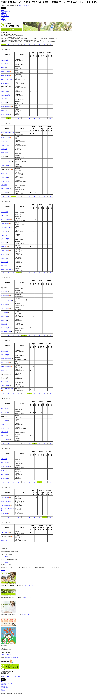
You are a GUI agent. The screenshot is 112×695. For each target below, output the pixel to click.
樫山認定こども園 (5, 137)
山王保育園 (4, 231)
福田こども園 (4, 432)
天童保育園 (4, 320)
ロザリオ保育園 (5, 532)
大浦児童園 (4, 99)
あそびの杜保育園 (5, 75)
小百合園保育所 (5, 223)
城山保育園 (4, 254)
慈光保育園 (4, 258)
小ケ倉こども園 (5, 181)
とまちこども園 (5, 328)
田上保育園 (4, 291)
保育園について (5, 14)
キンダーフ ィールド (6, 161)
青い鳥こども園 (5, 466)
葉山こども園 (4, 412)
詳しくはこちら (29, 585)
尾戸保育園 (4, 110)
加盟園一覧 (3, 13)
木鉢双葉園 (4, 149)
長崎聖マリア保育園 (6, 358)
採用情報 (3, 17)
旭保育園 (3, 67)
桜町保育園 (4, 215)
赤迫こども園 (4, 64)
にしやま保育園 (5, 385)
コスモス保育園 (5, 188)
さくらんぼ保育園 (5, 219)
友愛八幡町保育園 (5, 505)
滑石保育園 (4, 370)
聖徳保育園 (4, 246)
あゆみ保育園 (4, 83)
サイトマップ (4, 20)
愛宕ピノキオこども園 (6, 79)
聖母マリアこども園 (6, 269)
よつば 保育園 (4, 513)
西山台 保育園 (4, 381)
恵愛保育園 (4, 173)
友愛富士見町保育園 (6, 501)
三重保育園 (4, 459)
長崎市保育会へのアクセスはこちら (11, 676)
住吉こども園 (4, 262)
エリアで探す (4, 562)
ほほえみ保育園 (5, 439)
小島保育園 (4, 185)
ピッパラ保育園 (5, 428)
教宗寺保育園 (4, 152)
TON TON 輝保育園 (6, 331)
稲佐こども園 (4, 91)
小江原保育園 (4, 177)
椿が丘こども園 (5, 308)
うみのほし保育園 (5, 95)
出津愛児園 (4, 242)
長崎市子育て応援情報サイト (12, 657)
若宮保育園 (4, 540)
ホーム (2, 10)
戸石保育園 (4, 324)
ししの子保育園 (5, 239)
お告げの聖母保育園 (6, 106)
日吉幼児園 (4, 424)
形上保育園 (4, 141)
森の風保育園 (4, 478)
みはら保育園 (4, 462)
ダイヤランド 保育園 (6, 300)
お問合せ (3, 19)
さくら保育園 (4, 212)
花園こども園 (4, 408)
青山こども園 (4, 60)
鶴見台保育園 (4, 316)
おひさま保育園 (5, 114)
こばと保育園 (4, 192)
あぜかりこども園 (5, 71)
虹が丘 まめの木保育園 (7, 388)
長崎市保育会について (6, 11)
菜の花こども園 (5, 362)
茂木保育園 (4, 470)
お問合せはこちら (6, 654)
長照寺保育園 (4, 304)
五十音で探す (4, 556)
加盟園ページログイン (23, 5)
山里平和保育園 (5, 497)
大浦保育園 (4, 102)
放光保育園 (4, 435)
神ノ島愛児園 (4, 145)
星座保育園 (4, 265)
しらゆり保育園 (5, 250)
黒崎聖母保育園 (5, 165)
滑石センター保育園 (6, 366)
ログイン (3, 570)
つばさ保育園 (4, 312)
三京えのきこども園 (6, 227)
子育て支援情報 (5, 16)
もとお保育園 (4, 474)
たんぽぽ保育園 (5, 295)
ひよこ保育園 (4, 420)
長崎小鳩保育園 (5, 355)
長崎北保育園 (4, 351)
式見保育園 (4, 235)
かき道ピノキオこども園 (7, 132)
